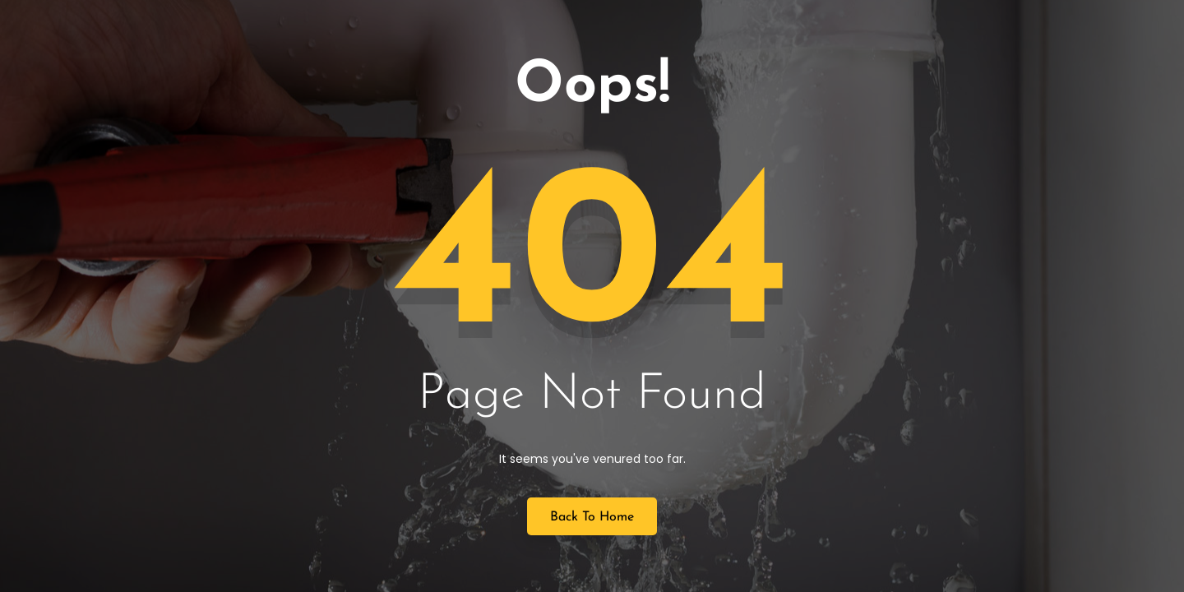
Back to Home (592, 517)
